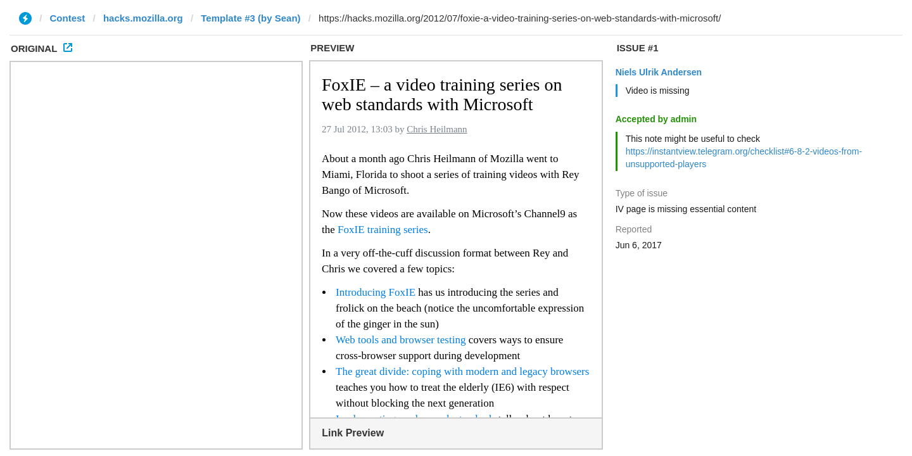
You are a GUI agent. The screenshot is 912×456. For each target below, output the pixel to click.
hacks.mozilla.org (143, 18)
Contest (68, 18)
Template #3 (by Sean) (250, 18)
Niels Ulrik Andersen (659, 72)
